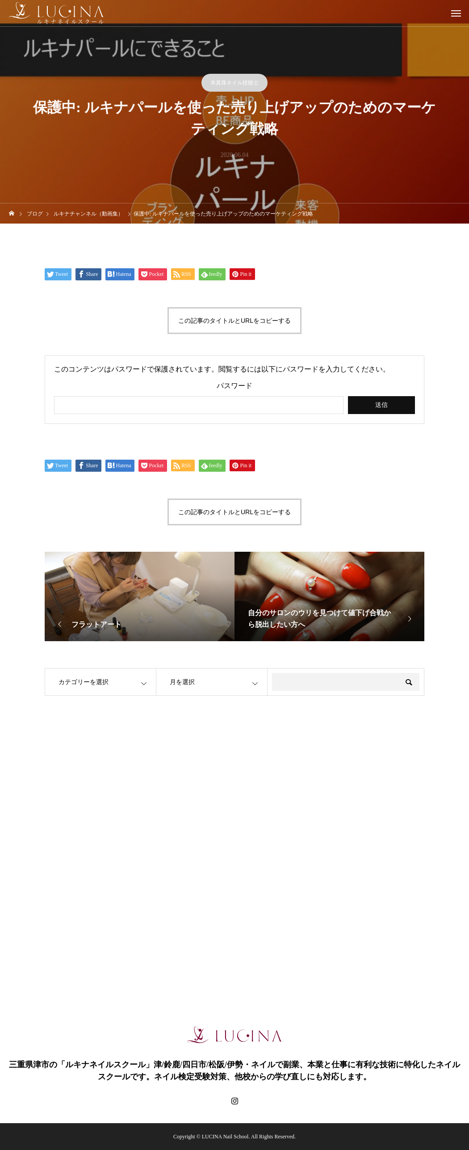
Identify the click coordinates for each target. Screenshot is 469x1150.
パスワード (234, 385)
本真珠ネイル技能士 (234, 83)
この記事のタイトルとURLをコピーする (234, 320)
